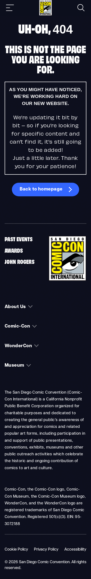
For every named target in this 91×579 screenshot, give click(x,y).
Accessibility (75, 550)
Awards (14, 250)
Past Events (19, 238)
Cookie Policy (16, 550)
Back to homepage (41, 189)
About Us (15, 307)
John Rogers (19, 261)
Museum (14, 365)
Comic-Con (17, 326)
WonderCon (18, 346)
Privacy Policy (46, 550)
